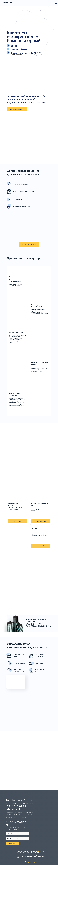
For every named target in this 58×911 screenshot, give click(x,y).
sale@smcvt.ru (14, 769)
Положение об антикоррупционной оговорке (28, 812)
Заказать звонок (12, 804)
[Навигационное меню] (56, 3)
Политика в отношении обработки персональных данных (31, 814)
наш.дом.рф (41, 811)
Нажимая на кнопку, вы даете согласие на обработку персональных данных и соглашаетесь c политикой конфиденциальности (16, 808)
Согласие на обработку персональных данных (28, 815)
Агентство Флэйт (31, 822)
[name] (17, 793)
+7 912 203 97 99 (16, 766)
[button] (17, 109)
